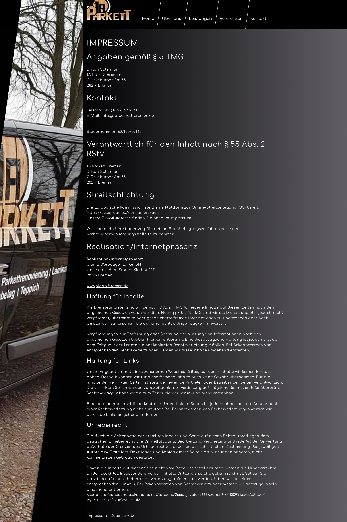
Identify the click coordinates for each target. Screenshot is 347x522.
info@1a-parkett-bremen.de (127, 116)
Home (148, 18)
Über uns (171, 18)
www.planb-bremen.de (107, 286)
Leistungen (200, 18)
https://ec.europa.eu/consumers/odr (122, 213)
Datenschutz (122, 516)
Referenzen (231, 18)
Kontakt (258, 18)
